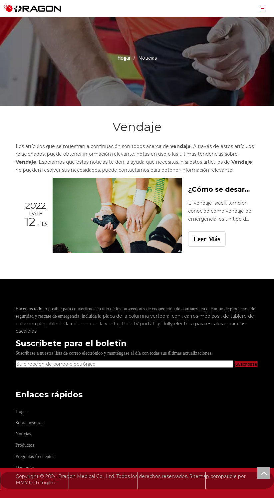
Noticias (23, 433)
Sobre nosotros (30, 422)
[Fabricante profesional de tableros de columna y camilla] (90, 301)
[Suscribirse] (246, 364)
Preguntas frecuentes (35, 456)
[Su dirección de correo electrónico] (124, 364)
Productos (25, 445)
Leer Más (206, 239)
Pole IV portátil (140, 324)
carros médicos (202, 316)
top (263, 473)
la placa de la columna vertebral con (140, 316)
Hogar (21, 411)
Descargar (25, 467)
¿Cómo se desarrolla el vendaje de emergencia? (219, 189)
